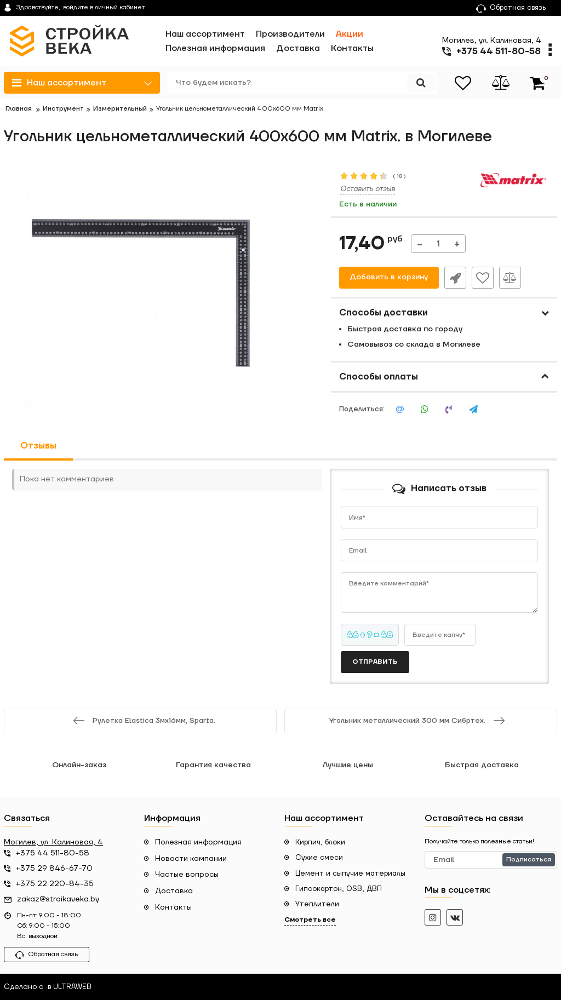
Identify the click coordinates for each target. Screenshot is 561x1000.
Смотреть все (310, 920)
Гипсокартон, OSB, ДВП (338, 888)
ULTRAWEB (72, 986)
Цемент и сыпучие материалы (350, 873)
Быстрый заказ (455, 278)
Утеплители (317, 904)
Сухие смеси (319, 857)
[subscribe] (491, 860)
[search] (301, 83)
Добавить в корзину (389, 278)
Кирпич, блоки (320, 842)
